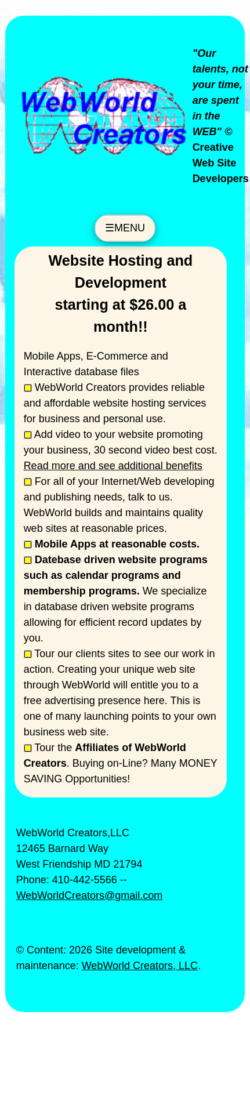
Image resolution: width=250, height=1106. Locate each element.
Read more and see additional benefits (113, 466)
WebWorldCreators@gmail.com (89, 895)
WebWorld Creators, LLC (140, 965)
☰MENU (125, 228)
